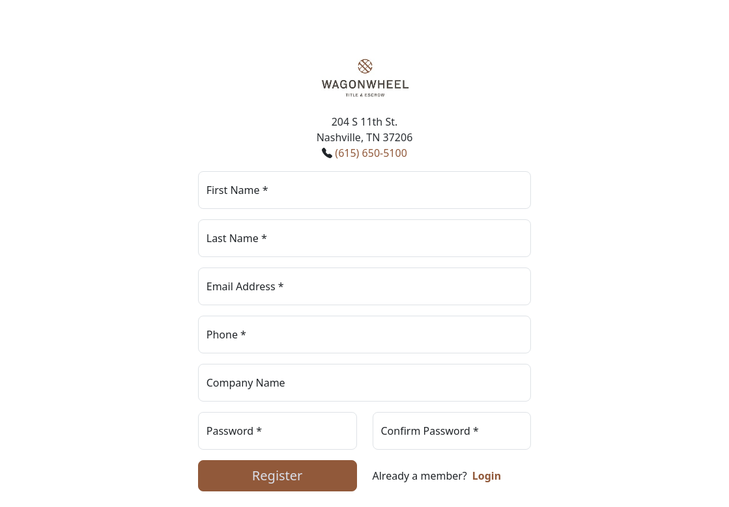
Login (486, 476)
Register (277, 475)
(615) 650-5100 (371, 153)
